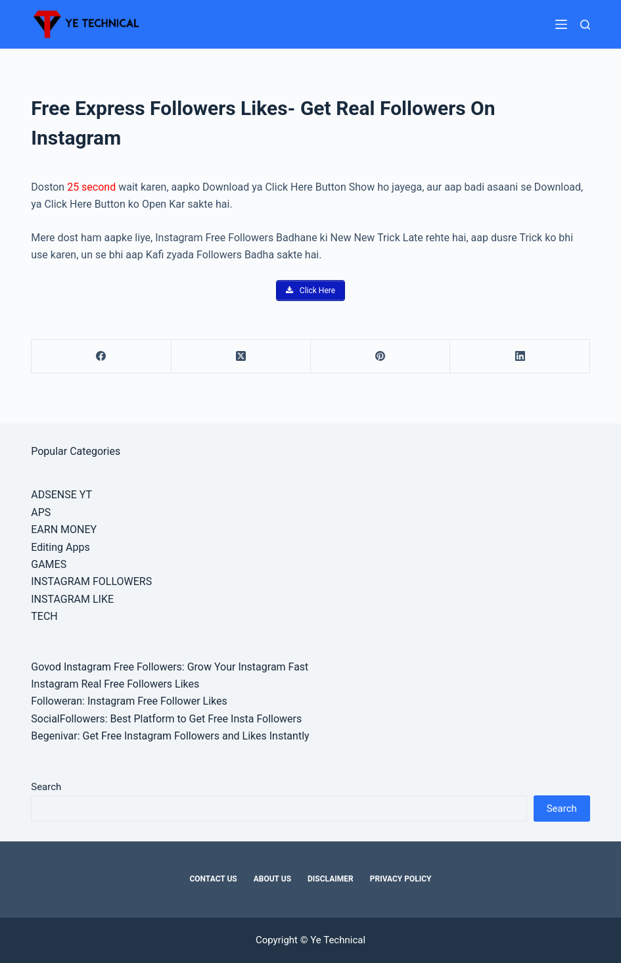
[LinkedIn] (519, 356)
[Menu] (561, 24)
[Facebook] (101, 356)
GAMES (48, 564)
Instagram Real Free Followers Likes (115, 684)
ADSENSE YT (61, 494)
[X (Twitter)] (241, 356)
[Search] (585, 25)
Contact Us (213, 878)
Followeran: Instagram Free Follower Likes (129, 701)
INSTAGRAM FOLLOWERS (91, 581)
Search (46, 787)
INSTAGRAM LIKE (72, 599)
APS (41, 512)
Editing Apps (60, 547)
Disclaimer (331, 878)
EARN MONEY (64, 529)
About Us (272, 878)
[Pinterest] (380, 356)
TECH (44, 616)
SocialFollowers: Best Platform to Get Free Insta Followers (166, 719)
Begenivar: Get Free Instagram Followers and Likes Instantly (170, 736)
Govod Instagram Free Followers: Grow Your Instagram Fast (169, 667)
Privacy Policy (401, 878)
